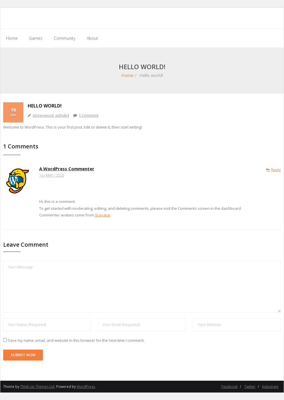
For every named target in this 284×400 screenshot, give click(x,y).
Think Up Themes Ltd (37, 386)
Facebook (229, 386)
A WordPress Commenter (66, 168)
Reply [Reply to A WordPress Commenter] (276, 169)
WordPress (86, 386)
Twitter (249, 386)
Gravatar (102, 215)
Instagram (270, 386)
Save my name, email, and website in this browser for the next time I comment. (76, 340)
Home (127, 75)
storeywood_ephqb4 (51, 115)
